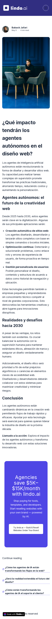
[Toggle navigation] (46, 8)
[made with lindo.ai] (14, 614)
